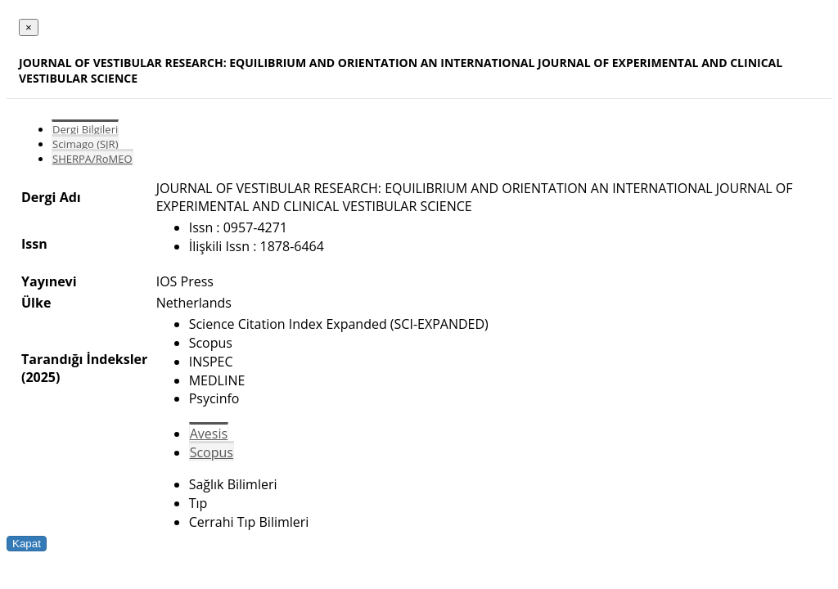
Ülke (36, 303)
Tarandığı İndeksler (84, 359)
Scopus (211, 452)
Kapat (26, 543)
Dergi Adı (51, 197)
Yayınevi (49, 281)
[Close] (28, 27)
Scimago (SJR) (85, 144)
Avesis (209, 434)
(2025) (40, 377)
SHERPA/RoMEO (92, 158)
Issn (34, 244)
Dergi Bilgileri (85, 129)
